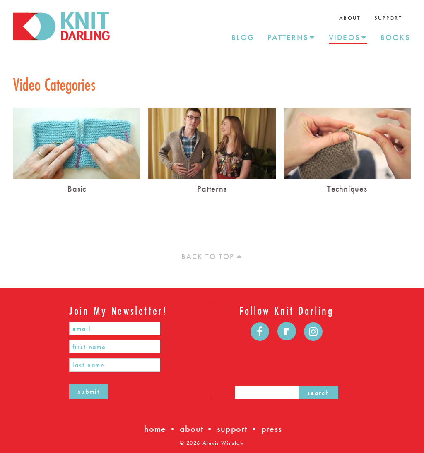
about (191, 429)
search (318, 392)
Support (388, 18)
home (155, 429)
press (271, 429)
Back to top (211, 256)
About (350, 18)
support (232, 429)
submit (89, 391)
